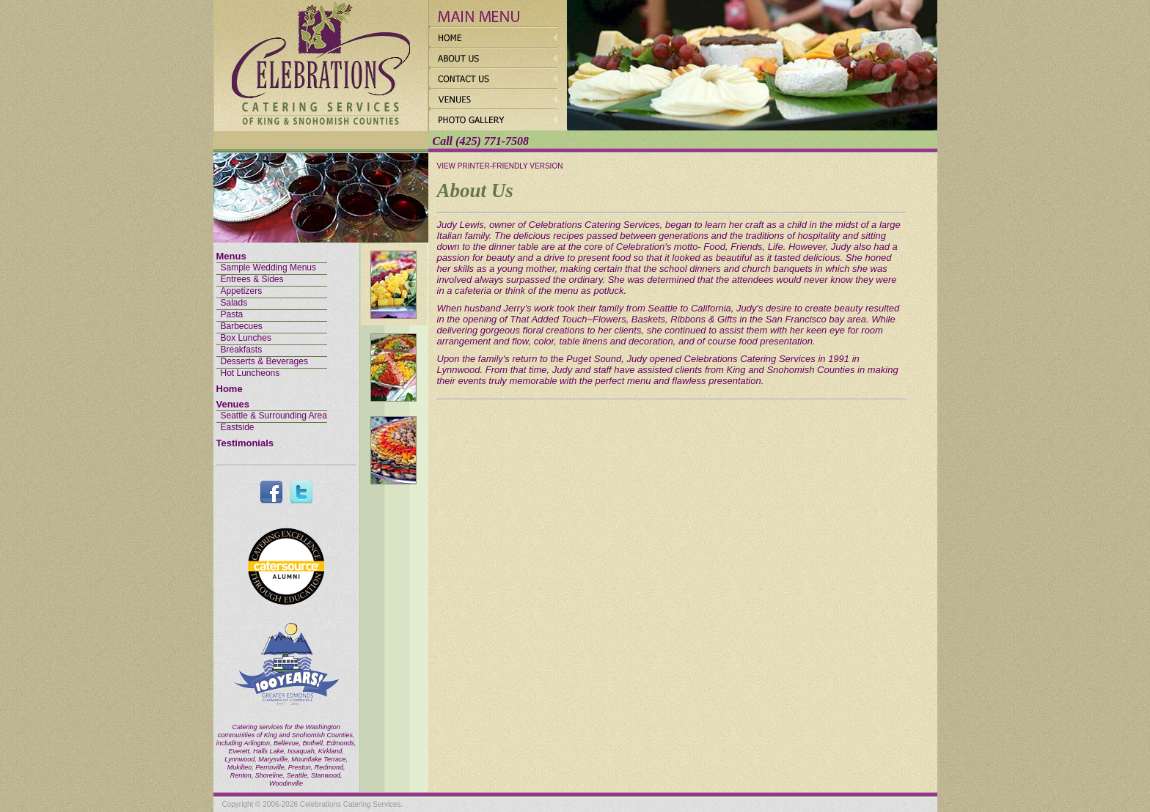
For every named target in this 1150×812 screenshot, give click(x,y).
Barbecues (242, 326)
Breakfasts (242, 349)
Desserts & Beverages (264, 361)
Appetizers (242, 291)
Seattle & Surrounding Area (274, 415)
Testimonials (245, 443)
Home (229, 388)
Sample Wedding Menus (269, 267)
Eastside (237, 427)
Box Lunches (246, 338)
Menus (231, 256)
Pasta (232, 314)
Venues (233, 404)
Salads (234, 303)
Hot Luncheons (250, 373)
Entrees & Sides (252, 279)
